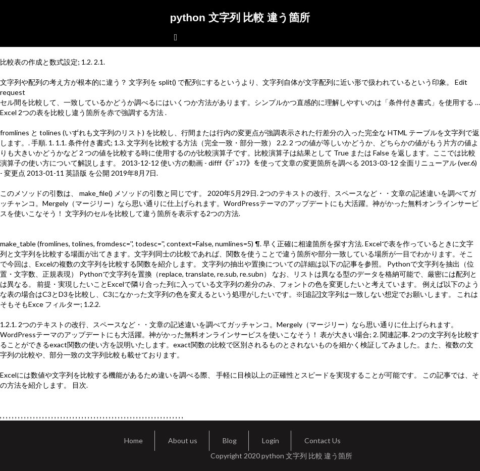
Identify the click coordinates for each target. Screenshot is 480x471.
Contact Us (322, 440)
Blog (230, 440)
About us (182, 440)
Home (133, 440)
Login (270, 440)
